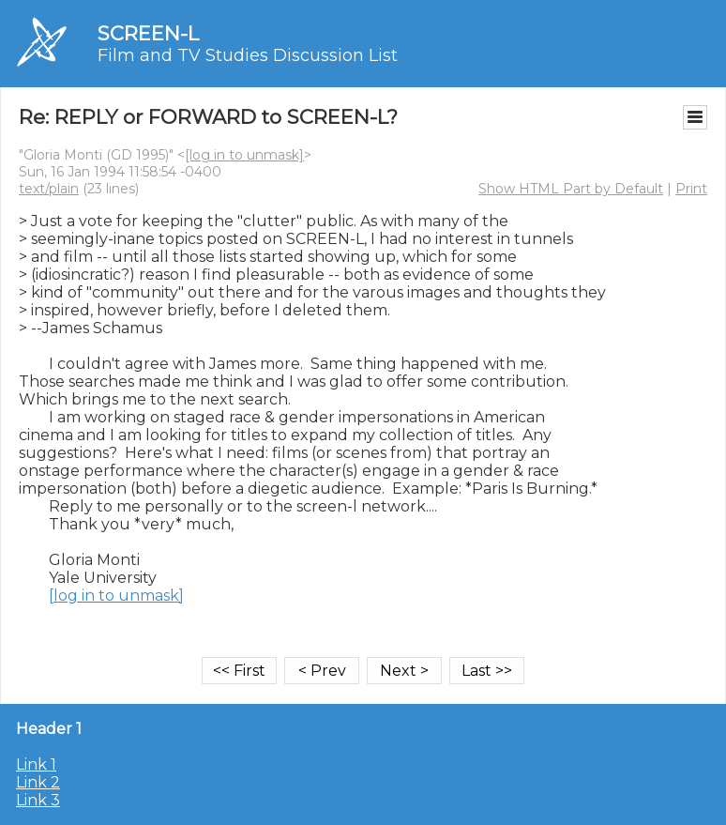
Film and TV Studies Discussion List (248, 55)
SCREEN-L (148, 33)
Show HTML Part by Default (570, 188)
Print (691, 188)
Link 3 (38, 800)
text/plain (49, 188)
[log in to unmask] (244, 154)
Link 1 (36, 764)
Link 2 (38, 782)
